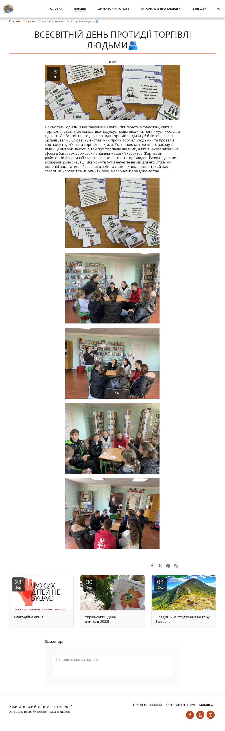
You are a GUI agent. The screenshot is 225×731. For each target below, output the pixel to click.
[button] (161, 9)
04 (160, 584)
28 (18, 584)
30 (89, 584)
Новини (29, 21)
